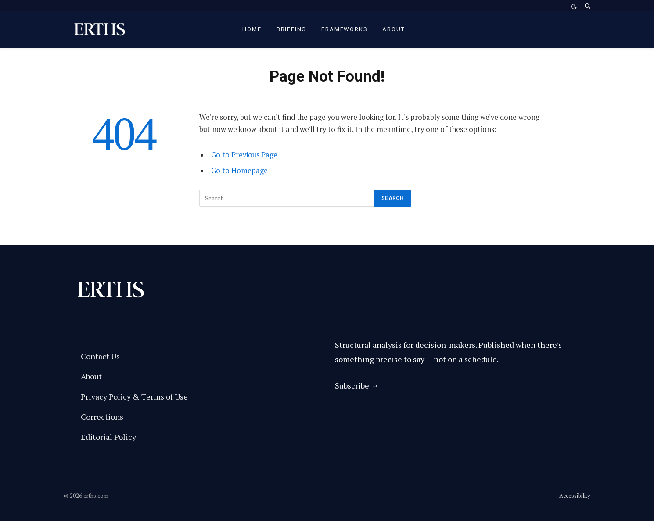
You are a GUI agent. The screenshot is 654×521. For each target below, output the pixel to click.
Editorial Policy (108, 437)
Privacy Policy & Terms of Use (134, 396)
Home (251, 29)
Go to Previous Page (244, 155)
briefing (292, 29)
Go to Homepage (239, 170)
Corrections (102, 416)
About (393, 29)
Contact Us (100, 356)
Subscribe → (357, 385)
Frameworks (344, 29)
